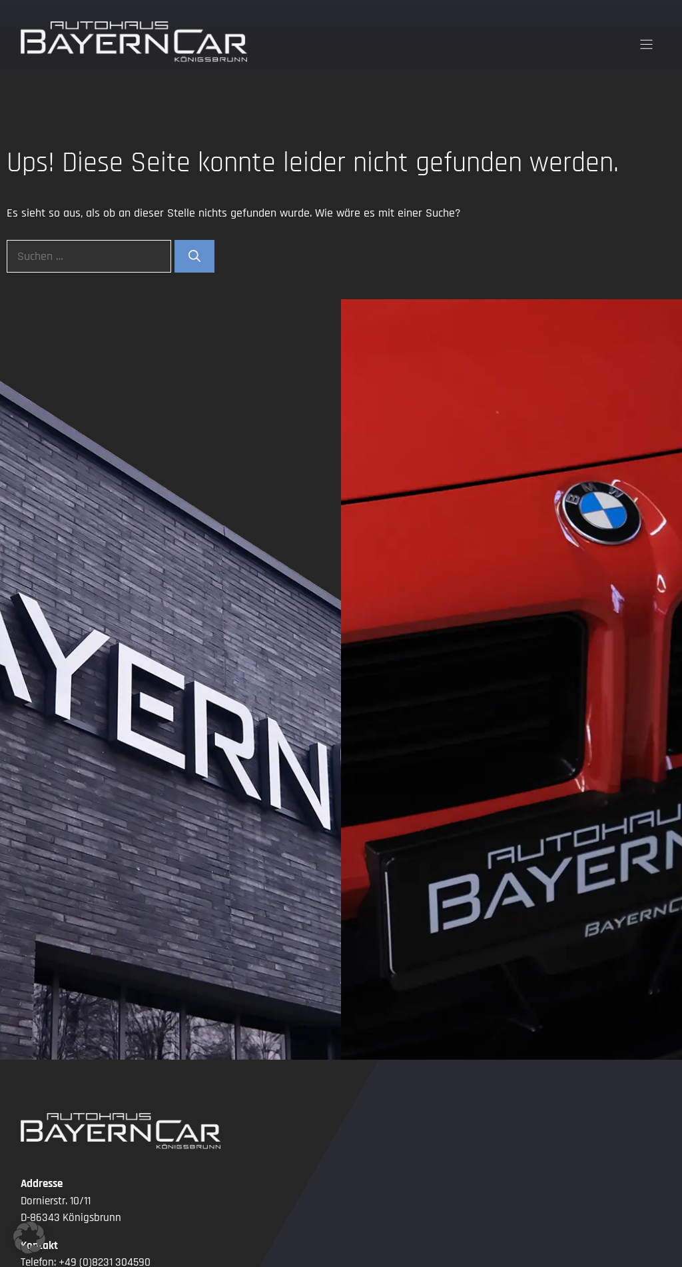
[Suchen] (194, 256)
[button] (29, 1237)
